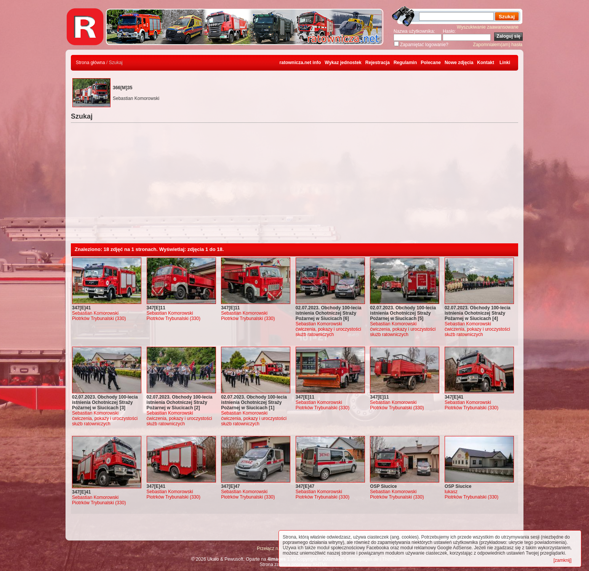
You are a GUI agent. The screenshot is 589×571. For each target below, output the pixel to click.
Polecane (431, 62)
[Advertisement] (294, 186)
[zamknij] (562, 560)
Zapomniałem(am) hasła (497, 44)
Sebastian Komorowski (95, 313)
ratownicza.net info (300, 62)
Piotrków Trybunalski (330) (99, 318)
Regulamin (405, 62)
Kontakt (485, 62)
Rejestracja (377, 62)
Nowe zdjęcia (459, 62)
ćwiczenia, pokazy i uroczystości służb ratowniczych (328, 332)
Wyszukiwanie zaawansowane (488, 27)
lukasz (451, 491)
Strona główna (90, 62)
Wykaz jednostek (343, 62)
